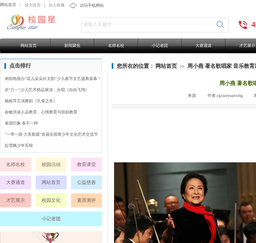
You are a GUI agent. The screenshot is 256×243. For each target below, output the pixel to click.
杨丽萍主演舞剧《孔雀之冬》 (31, 101)
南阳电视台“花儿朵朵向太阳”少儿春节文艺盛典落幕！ (53, 78)
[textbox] (146, 24)
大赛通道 (203, 45)
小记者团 (160, 45)
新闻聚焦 (72, 45)
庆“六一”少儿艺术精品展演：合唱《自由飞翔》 (47, 89)
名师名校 (116, 45)
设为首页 (33, 5)
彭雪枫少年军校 (19, 145)
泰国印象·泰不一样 (21, 123)
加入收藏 (56, 5)
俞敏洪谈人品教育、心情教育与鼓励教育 (41, 112)
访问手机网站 (92, 5)
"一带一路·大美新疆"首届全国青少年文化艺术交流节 (51, 134)
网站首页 (8, 4)
